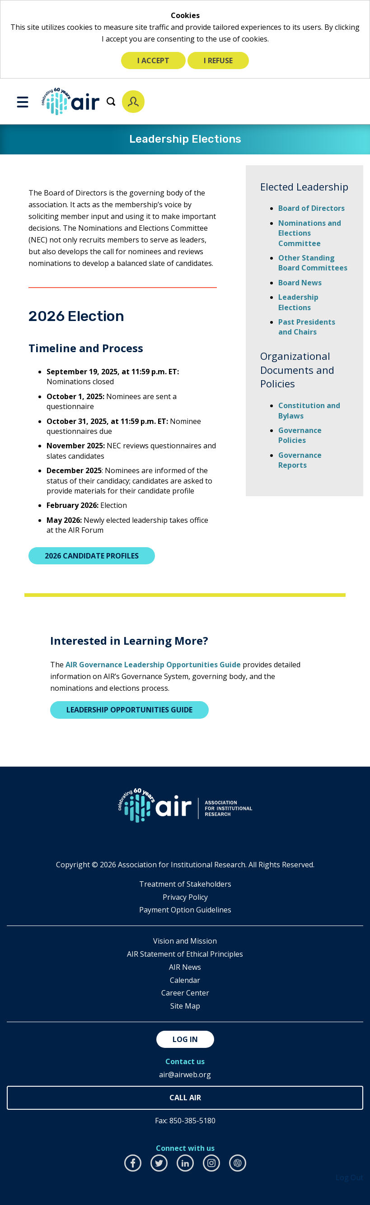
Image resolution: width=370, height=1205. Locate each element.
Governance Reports (300, 460)
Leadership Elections (298, 302)
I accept (153, 60)
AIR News (185, 967)
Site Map (185, 1006)
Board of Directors (311, 208)
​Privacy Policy (185, 897)
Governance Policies (300, 435)
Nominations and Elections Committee (309, 233)
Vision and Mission (185, 941)
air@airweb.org (185, 1074)
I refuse (218, 60)
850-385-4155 (185, 1098)
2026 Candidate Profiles (92, 556)
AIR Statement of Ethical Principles (185, 954)
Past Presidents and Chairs (306, 327)
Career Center (185, 993)
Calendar (185, 980)
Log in (185, 1039)
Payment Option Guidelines (185, 910)
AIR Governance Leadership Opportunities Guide (153, 665)
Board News (300, 283)
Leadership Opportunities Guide (129, 710)
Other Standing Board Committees (312, 263)
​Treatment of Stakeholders (185, 884)
